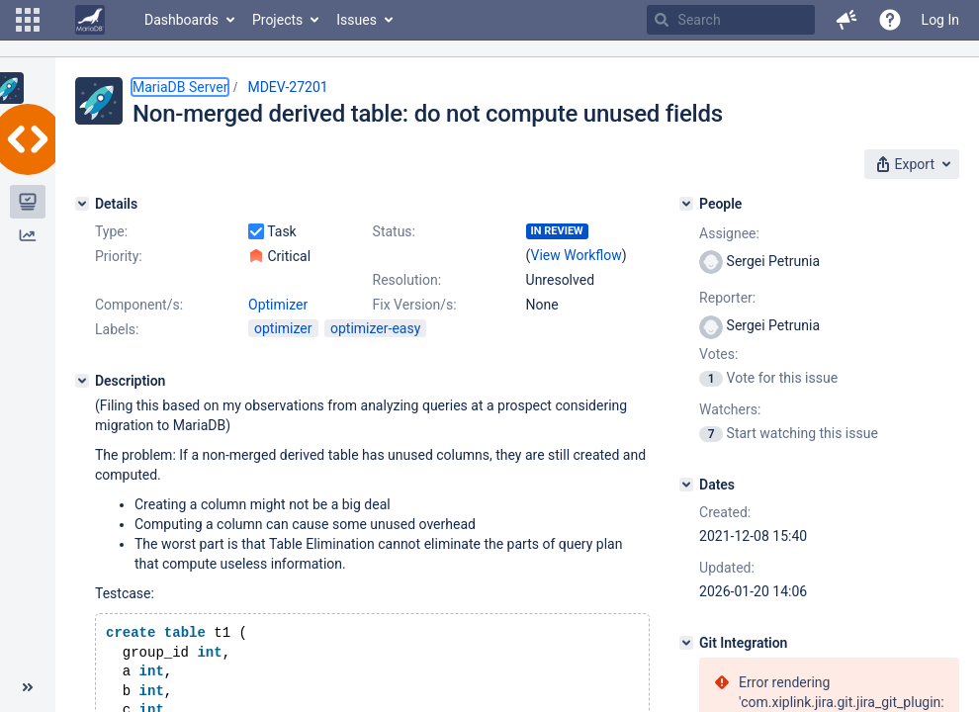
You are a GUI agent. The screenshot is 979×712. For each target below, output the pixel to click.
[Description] (82, 381)
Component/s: (139, 304)
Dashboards (181, 20)
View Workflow (576, 255)
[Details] (82, 204)
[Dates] (686, 484)
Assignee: (729, 233)
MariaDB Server (180, 87)
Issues (356, 20)
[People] (686, 204)
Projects (277, 20)
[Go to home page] (90, 20)
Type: (111, 231)
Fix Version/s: (415, 304)
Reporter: (727, 298)
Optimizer (278, 304)
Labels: (116, 329)
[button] (27, 20)
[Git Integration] (686, 643)
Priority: (118, 256)
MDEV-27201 (287, 87)
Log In (940, 20)
